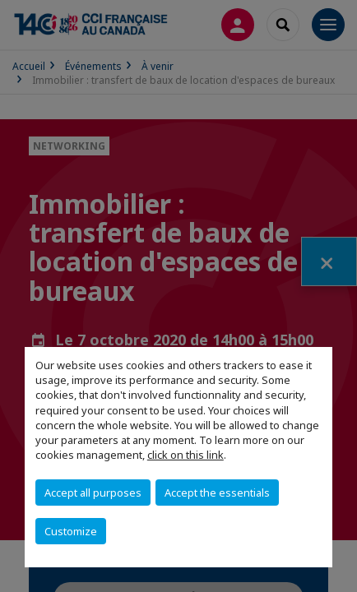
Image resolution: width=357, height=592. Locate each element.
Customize (70, 531)
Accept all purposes (92, 492)
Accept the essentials (217, 492)
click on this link (185, 454)
